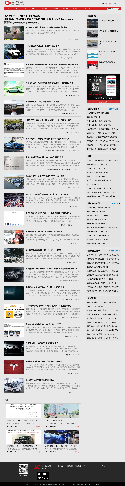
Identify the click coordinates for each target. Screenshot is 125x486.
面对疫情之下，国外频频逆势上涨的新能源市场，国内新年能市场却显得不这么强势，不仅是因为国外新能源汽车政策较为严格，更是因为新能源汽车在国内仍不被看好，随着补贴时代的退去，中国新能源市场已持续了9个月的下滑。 (53, 219)
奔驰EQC (63, 58)
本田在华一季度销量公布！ (96, 176)
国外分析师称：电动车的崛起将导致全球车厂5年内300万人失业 (50, 83)
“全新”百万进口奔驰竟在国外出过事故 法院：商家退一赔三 (49, 120)
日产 (67, 317)
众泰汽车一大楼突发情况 (53, 420)
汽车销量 (87, 8)
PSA (70, 206)
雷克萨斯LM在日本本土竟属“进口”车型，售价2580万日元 (26, 446)
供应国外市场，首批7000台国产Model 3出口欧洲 (45, 176)
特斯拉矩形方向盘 (67, 113)
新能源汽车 (64, 225)
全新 (67, 132)
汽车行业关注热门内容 (29, 16)
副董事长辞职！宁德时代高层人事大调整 (101, 133)
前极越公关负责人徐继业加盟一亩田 (99, 121)
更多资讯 (115, 203)
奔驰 (70, 132)
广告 (70, 299)
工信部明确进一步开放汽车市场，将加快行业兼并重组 (105, 271)
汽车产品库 (76, 8)
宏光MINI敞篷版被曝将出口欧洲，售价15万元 (43, 324)
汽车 (61, 280)
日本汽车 (69, 262)
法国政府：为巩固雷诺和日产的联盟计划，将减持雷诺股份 (48, 306)
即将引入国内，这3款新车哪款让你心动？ (42, 343)
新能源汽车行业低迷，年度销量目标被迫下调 (102, 275)
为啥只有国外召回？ (66, 169)
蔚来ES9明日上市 (93, 184)
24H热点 (34, 8)
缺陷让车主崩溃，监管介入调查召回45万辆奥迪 (103, 255)
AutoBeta (87, 466)
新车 (25, 8)
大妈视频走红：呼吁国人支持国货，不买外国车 (44, 232)
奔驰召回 (69, 58)
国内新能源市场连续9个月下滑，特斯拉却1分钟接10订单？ (48, 213)
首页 (9, 8)
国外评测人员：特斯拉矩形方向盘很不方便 (42, 102)
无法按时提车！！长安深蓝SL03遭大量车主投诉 (103, 129)
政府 (70, 317)
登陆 (110, 3)
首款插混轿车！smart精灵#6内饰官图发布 (101, 196)
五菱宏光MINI (68, 336)
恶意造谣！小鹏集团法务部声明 (97, 172)
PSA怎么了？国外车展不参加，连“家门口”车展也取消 (47, 194)
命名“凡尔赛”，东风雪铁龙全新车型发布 (100, 334)
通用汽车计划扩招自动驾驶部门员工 (40, 380)
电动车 (70, 39)
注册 (115, 3)
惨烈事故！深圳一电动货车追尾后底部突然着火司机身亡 (47, 27)
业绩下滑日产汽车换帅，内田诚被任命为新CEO (103, 287)
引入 (70, 355)
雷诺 (63, 317)
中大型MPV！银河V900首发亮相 (98, 113)
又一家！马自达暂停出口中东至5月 (99, 180)
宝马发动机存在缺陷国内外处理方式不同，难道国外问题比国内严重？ (53, 64)
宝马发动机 (69, 76)
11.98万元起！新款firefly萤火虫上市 (99, 188)
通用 (70, 280)
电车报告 (78, 466)
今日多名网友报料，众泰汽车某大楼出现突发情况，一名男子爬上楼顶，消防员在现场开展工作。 (78, 423)
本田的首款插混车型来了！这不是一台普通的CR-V (104, 263)
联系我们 (61, 466)
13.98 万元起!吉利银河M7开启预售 (99, 208)
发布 (70, 95)
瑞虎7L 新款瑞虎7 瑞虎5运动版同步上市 (100, 192)
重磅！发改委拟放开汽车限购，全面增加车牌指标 (24, 420)
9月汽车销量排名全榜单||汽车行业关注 (100, 279)
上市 (70, 392)
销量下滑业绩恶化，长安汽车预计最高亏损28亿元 (104, 283)
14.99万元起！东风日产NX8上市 (98, 168)
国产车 (70, 243)
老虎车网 (70, 466)
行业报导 (44, 8)
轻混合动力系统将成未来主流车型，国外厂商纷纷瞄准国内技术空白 (52, 269)
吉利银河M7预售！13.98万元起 (97, 215)
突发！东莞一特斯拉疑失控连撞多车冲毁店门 (102, 330)
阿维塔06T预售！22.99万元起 (97, 164)
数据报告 (65, 8)
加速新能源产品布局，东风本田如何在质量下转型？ (104, 259)
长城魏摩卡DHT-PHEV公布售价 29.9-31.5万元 (103, 141)
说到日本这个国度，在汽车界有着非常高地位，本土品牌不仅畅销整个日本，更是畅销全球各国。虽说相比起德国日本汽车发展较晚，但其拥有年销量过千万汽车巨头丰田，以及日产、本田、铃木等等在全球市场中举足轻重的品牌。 (53, 256)
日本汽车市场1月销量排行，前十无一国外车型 (44, 250)
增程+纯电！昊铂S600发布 (108, 31)
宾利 (67, 95)
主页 (15, 16)
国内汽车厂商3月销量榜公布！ (97, 219)
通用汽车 (65, 280)
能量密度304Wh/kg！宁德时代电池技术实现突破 (61, 446)
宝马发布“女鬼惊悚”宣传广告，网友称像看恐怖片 (45, 287)
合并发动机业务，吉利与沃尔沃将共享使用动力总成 (104, 291)
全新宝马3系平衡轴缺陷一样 (52, 169)
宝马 (67, 299)
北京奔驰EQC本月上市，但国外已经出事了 (42, 46)
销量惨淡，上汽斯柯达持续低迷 (97, 267)
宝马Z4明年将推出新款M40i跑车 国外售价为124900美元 (47, 139)
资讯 (17, 8)
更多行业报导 (113, 251)
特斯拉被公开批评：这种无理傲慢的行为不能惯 (44, 361)
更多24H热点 (113, 109)
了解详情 (38, 426)
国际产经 (55, 8)
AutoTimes (96, 466)
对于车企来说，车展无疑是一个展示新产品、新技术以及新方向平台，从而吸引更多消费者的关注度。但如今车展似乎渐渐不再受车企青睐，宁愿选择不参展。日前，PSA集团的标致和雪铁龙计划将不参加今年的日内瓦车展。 (53, 200)
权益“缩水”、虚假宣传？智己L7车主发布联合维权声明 (105, 137)
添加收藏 (104, 3)
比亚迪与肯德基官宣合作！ (108, 62)
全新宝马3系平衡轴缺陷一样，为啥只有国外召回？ (45, 157)
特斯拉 (70, 188)
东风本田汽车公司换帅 (94, 117)
